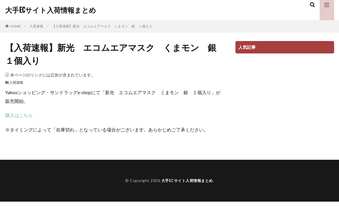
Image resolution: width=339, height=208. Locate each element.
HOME (15, 26)
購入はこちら (19, 115)
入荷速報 (36, 26)
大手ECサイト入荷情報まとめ (50, 10)
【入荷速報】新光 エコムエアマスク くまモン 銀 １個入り (102, 26)
